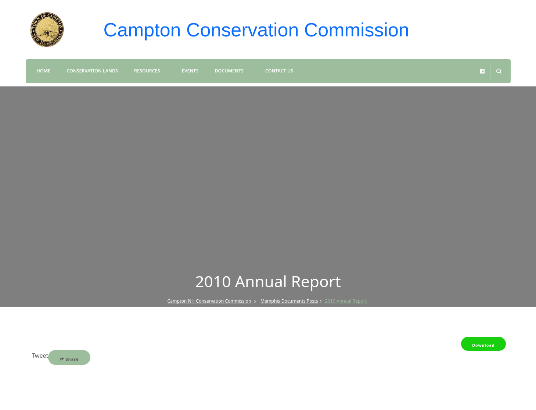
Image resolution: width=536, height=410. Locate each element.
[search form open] (498, 71)
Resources (147, 71)
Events (190, 71)
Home (44, 71)
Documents (229, 71)
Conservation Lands (92, 71)
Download (483, 345)
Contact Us (279, 71)
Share (69, 359)
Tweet (40, 356)
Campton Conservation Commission (256, 29)
